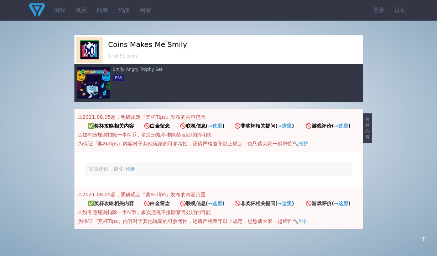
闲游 (145, 10)
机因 (81, 10)
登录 (379, 10)
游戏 (60, 10)
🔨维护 (300, 143)
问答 (102, 10)
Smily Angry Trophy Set (138, 69)
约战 (124, 10)
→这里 (215, 126)
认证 (400, 10)
